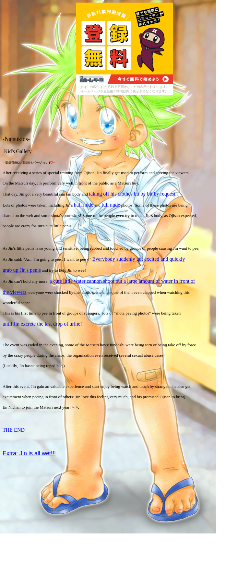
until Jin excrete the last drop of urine (41, 324)
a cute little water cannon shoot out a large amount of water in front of (122, 281)
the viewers (14, 292)
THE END (14, 430)
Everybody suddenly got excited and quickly (138, 259)
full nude (110, 205)
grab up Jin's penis (22, 270)
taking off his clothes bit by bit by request (132, 194)
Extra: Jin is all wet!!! (29, 453)
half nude (83, 205)
